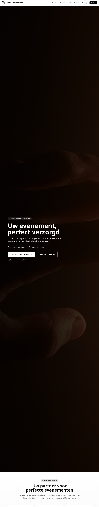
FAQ (70, 3)
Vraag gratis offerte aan (21, 254)
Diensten (63, 3)
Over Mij (54, 3)
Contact (76, 3)
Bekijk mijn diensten (47, 254)
